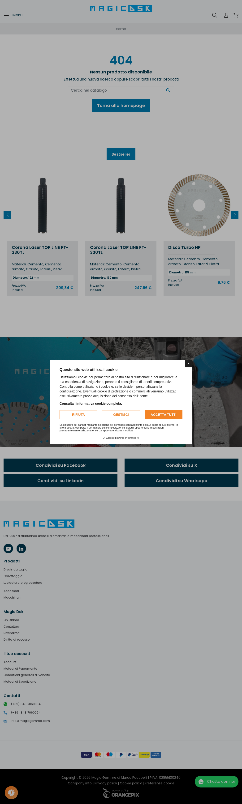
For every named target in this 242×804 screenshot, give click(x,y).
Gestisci (121, 415)
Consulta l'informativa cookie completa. (91, 403)
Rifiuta (78, 415)
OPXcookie (109, 438)
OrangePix (133, 438)
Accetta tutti (164, 415)
